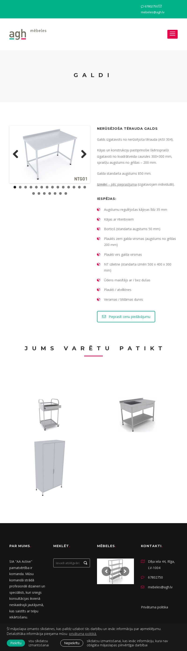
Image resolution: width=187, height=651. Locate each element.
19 (55, 193)
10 (63, 187)
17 (44, 193)
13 (79, 187)
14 (84, 187)
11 (68, 187)
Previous (17, 154)
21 (66, 193)
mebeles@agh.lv (153, 12)
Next (82, 154)
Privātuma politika (154, 607)
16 (39, 193)
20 (60, 193)
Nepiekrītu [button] (71, 643)
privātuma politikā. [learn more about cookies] (83, 633)
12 (74, 187)
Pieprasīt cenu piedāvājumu (126, 316)
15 (33, 193)
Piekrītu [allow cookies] (16, 643)
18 (49, 193)
